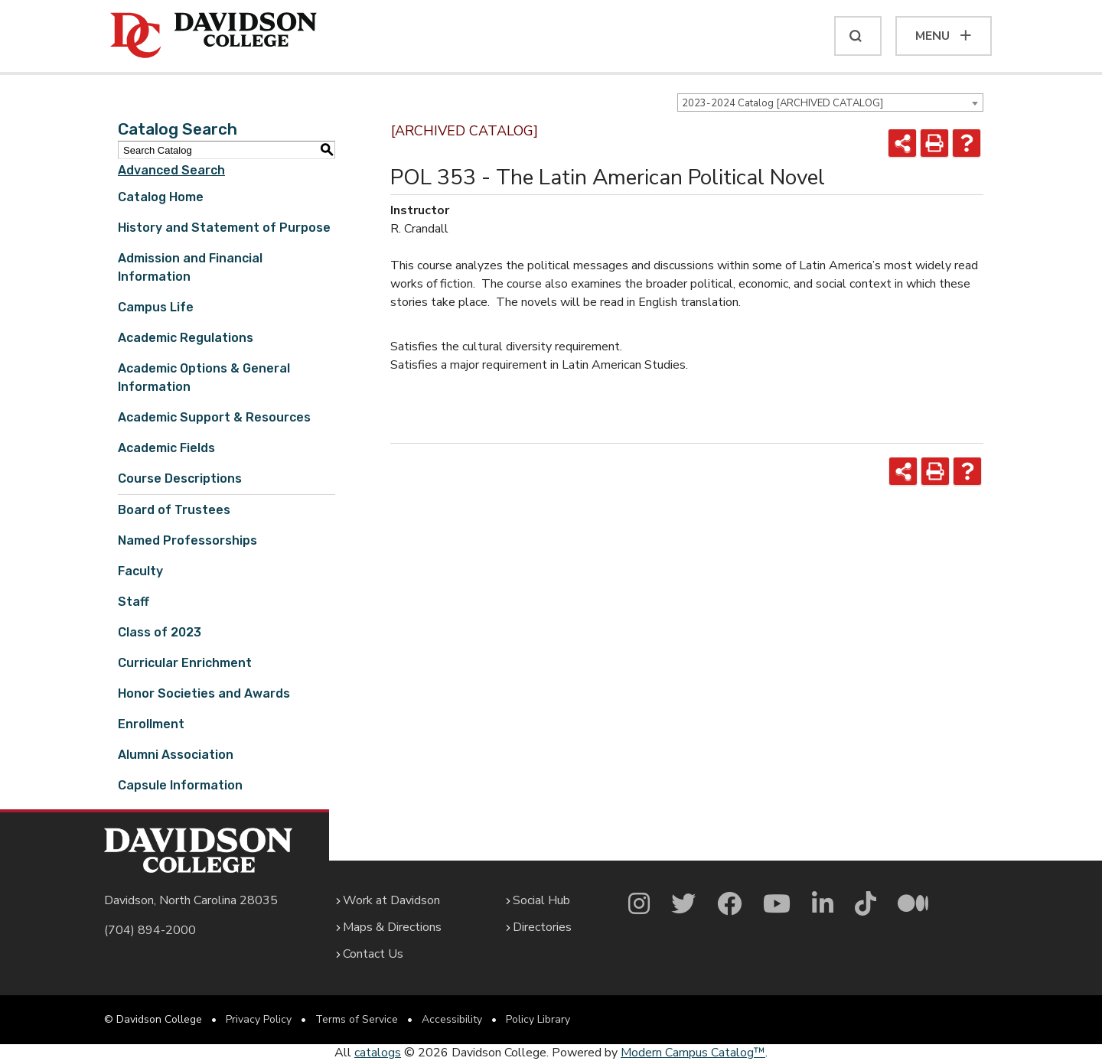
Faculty (140, 571)
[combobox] (830, 102)
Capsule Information (180, 785)
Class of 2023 (159, 632)
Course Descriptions (180, 478)
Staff (133, 601)
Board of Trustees (174, 510)
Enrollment (151, 724)
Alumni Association (175, 754)
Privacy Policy (259, 1019)
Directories (542, 927)
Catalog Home (161, 197)
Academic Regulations (185, 337)
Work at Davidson (391, 900)
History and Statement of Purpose (224, 227)
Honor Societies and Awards (204, 693)
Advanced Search (171, 170)
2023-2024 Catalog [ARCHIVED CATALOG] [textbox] (782, 103)
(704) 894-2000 (150, 930)
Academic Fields (166, 448)
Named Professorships (187, 540)
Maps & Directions (392, 927)
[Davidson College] (213, 36)
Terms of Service (356, 1019)
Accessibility (452, 1019)
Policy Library (538, 1019)
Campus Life (156, 307)
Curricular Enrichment (185, 663)
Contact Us (373, 953)
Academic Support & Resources (214, 417)
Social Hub (541, 900)
